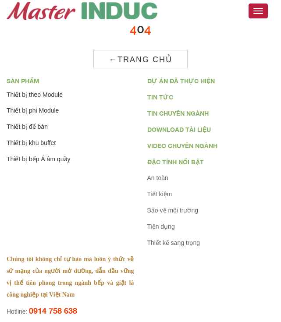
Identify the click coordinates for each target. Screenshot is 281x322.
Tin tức (160, 97)
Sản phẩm (23, 81)
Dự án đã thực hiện (181, 81)
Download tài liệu (179, 129)
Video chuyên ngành (182, 145)
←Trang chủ (140, 59)
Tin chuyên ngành (178, 113)
